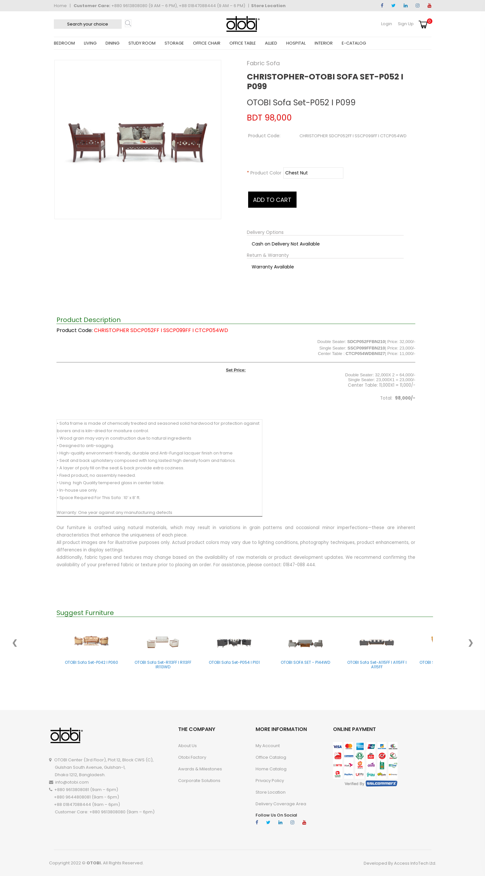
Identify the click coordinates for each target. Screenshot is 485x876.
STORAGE (174, 43)
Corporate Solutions (199, 780)
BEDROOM (64, 43)
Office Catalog (271, 757)
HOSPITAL (296, 43)
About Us (187, 746)
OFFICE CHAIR (206, 43)
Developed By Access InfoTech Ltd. (400, 863)
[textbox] (88, 24)
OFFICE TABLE (242, 43)
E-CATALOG (354, 43)
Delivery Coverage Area (281, 804)
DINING (112, 43)
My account (268, 746)
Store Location (268, 6)
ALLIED (271, 43)
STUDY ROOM (142, 43)
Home (60, 6)
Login (386, 24)
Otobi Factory (192, 757)
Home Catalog (271, 769)
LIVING (90, 43)
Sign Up (406, 24)
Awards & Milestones (200, 769)
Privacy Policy (270, 780)
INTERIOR (324, 43)
